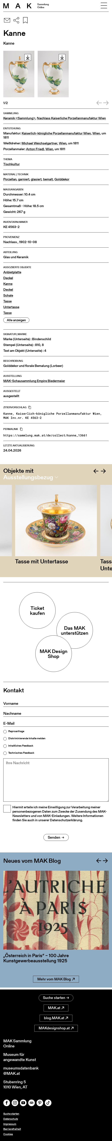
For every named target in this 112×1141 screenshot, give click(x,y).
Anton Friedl (35, 149)
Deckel (8, 278)
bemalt (48, 179)
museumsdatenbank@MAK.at (21, 1070)
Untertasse (11, 307)
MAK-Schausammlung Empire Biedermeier (34, 381)
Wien (96, 133)
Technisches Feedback (21, 753)
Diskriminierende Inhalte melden (26, 738)
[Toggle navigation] (104, 6)
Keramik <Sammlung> (19, 118)
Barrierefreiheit (12, 1129)
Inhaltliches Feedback (20, 745)
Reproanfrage (16, 731)
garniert (23, 179)
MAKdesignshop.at (56, 1028)
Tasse (7, 301)
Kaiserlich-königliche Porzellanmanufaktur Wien (56, 133)
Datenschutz (10, 1119)
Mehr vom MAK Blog (56, 981)
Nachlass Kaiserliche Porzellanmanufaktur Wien (71, 118)
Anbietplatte (12, 272)
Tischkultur (11, 164)
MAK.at (56, 1007)
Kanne (7, 284)
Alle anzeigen (16, 320)
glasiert (36, 179)
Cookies (8, 1134)
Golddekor (61, 179)
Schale (8, 295)
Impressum (9, 1124)
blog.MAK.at (56, 1018)
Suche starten (56, 997)
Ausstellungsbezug (28, 477)
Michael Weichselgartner (39, 143)
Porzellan (10, 179)
